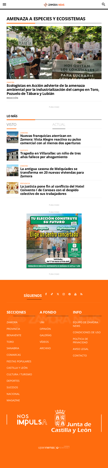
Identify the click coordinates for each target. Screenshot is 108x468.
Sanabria (13, 348)
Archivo (45, 348)
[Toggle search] (103, 4)
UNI (42, 322)
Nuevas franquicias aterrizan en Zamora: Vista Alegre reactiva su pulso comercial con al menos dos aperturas (50, 139)
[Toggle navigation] (4, 4)
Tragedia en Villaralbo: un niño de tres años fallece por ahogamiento (50, 155)
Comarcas (14, 354)
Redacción (12, 98)
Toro (10, 342)
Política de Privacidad (80, 340)
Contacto (80, 355)
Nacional (13, 394)
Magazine (13, 400)
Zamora (12, 322)
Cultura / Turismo (19, 374)
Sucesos (12, 387)
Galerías (46, 335)
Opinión (45, 329)
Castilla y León (17, 367)
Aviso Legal (80, 349)
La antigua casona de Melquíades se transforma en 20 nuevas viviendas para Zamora (52, 172)
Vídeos (44, 342)
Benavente (14, 335)
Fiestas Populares (19, 361)
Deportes (13, 380)
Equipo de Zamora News (85, 324)
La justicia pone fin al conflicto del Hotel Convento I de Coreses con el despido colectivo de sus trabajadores (52, 190)
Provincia (13, 329)
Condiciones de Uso (87, 332)
